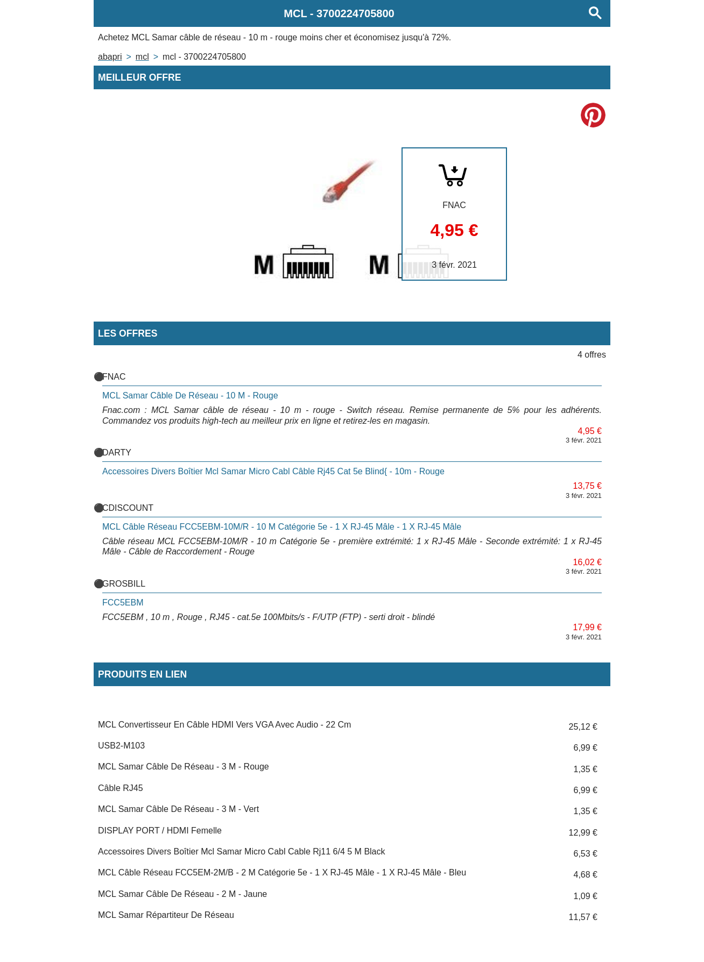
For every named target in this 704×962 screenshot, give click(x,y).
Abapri (110, 56)
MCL (142, 56)
